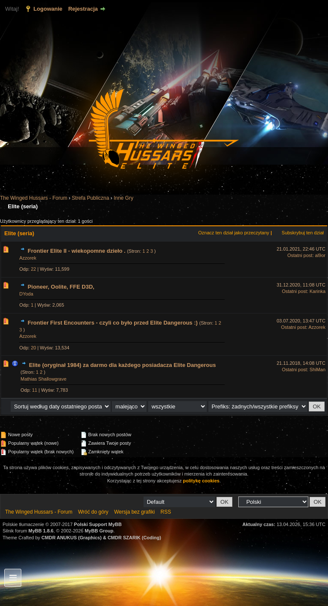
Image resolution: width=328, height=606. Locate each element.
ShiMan (317, 369)
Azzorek (27, 257)
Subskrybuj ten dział (303, 232)
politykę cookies (201, 480)
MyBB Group (99, 530)
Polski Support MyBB (98, 524)
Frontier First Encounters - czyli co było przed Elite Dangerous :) (113, 322)
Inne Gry (123, 198)
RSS (166, 512)
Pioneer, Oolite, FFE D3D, (61, 287)
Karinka (317, 291)
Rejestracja (83, 9)
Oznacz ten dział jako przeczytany (233, 232)
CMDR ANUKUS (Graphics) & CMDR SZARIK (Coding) (101, 537)
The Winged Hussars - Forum (33, 198)
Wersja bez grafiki (134, 512)
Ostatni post (300, 255)
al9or (320, 255)
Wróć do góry (93, 512)
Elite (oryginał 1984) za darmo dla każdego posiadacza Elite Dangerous (122, 365)
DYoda (26, 293)
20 (33, 347)
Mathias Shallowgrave (43, 378)
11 (34, 390)
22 (33, 269)
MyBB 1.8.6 (41, 530)
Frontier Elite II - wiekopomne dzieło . (77, 251)
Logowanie (47, 9)
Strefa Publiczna (90, 198)
